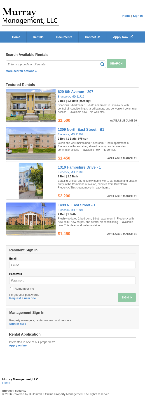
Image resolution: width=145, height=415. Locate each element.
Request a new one (22, 298)
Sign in (138, 15)
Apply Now (123, 37)
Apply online (18, 345)
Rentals (38, 37)
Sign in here (17, 323)
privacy (7, 390)
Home (126, 15)
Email (12, 258)
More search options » (21, 71)
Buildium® (35, 394)
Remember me (24, 288)
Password (15, 274)
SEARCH (116, 63)
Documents (64, 37)
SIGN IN (127, 297)
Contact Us (93, 37)
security (20, 390)
